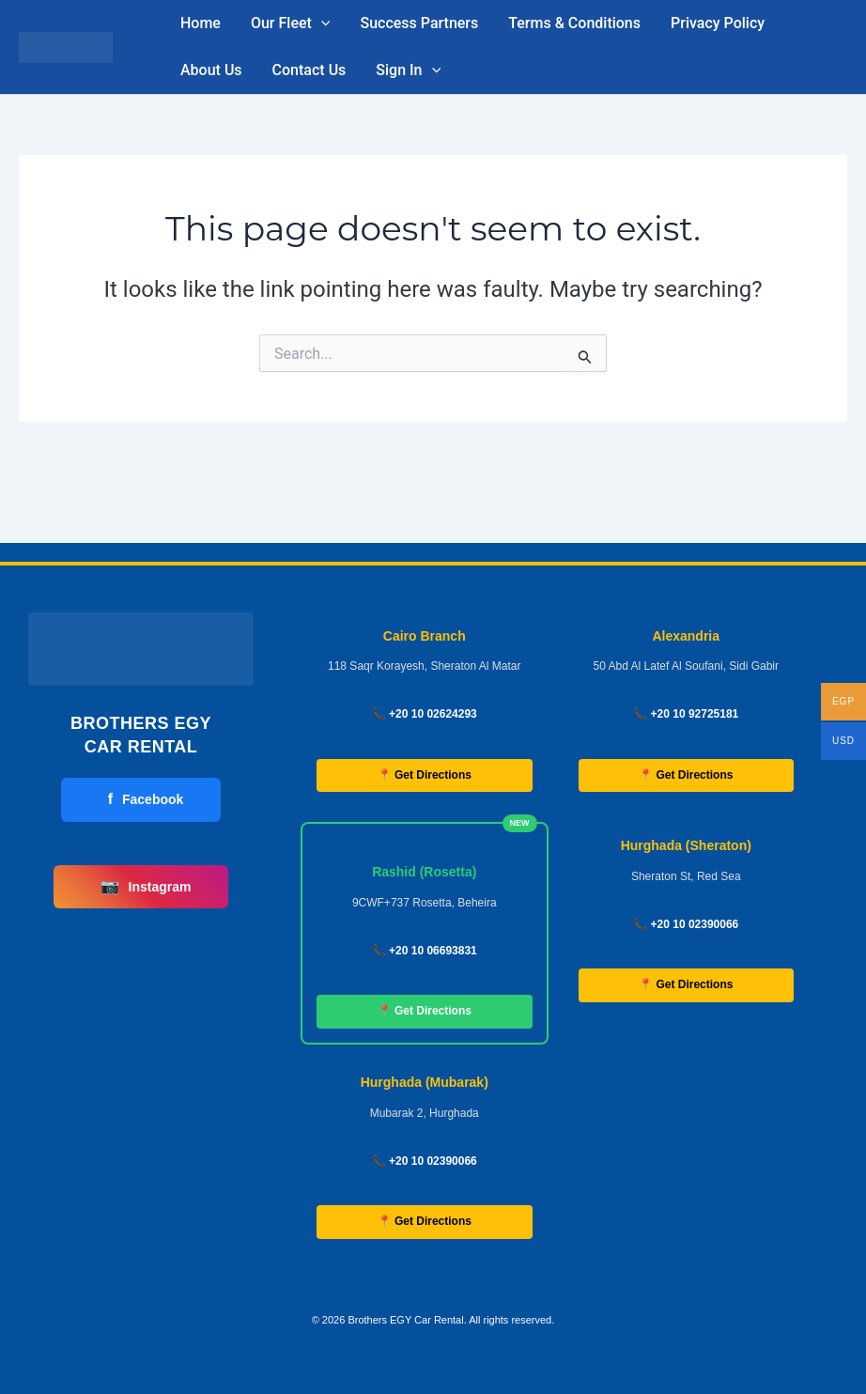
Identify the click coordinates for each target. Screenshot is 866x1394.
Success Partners (419, 23)
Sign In (408, 70)
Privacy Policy (718, 23)
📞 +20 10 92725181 (685, 713)
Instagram (146, 887)
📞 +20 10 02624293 (424, 713)
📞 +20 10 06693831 (424, 950)
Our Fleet (291, 23)
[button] (321, 23)
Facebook (146, 799)
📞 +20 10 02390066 (685, 924)
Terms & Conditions (574, 23)
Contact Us (309, 70)
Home (200, 23)
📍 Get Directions (425, 775)
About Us (211, 70)
